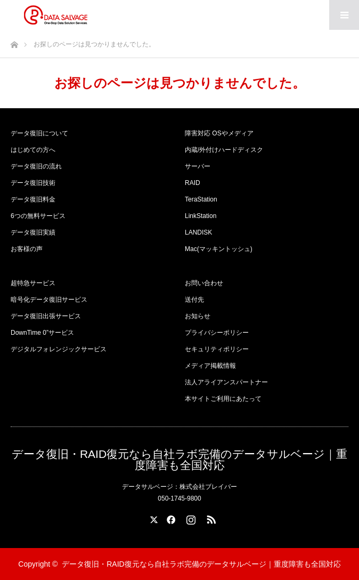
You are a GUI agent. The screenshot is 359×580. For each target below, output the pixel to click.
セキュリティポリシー (217, 349)
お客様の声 (27, 249)
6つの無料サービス (38, 216)
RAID (192, 183)
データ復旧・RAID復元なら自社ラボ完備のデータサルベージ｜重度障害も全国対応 (179, 459)
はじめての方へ (33, 150)
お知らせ (197, 316)
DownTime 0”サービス (42, 332)
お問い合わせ (204, 283)
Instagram (190, 518)
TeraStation (201, 199)
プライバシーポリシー (217, 332)
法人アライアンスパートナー (226, 382)
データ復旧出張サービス (46, 316)
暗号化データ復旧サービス (49, 299)
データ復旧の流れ (36, 166)
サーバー (197, 166)
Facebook (169, 518)
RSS (210, 518)
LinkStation (200, 216)
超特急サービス (33, 283)
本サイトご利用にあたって (223, 398)
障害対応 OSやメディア (219, 133)
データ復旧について (39, 133)
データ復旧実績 (33, 232)
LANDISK (198, 232)
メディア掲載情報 (210, 365)
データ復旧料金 (33, 199)
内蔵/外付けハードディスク (224, 150)
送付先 (194, 299)
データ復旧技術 (33, 183)
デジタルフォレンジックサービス (59, 349)
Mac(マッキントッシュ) (218, 249)
